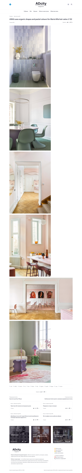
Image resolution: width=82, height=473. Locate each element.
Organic (41, 386)
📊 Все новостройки (58, 452)
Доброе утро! (14, 435)
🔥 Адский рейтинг (58, 450)
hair (28, 386)
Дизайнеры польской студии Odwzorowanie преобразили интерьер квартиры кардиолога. (25, 416)
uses (56, 386)
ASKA (15, 386)
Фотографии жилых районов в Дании (52, 416)
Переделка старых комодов (50, 406)
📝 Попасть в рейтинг (59, 455)
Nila (37, 386)
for (25, 386)
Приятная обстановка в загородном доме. (21, 406)
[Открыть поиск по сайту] (71, 4)
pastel (47, 386)
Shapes (51, 386)
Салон (61, 386)
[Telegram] (10, 4)
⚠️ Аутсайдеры (57, 451)
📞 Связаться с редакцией (60, 458)
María (33, 386)
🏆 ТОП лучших (57, 448)
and (11, 386)
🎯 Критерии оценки (58, 457)
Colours (20, 386)
